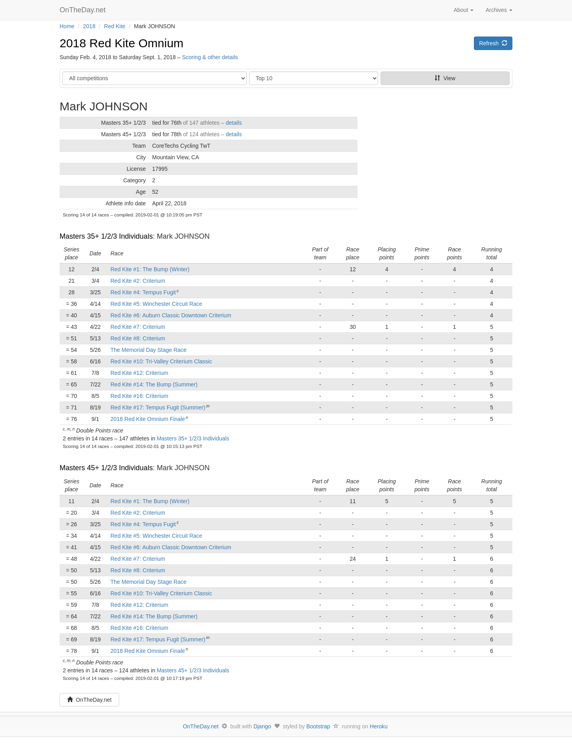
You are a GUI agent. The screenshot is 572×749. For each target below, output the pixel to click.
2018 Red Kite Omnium (122, 43)
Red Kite (115, 26)
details (234, 123)
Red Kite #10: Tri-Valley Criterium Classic (161, 361)
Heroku (379, 726)
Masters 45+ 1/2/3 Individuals (106, 468)
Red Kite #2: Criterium (137, 281)
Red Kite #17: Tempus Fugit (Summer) (157, 407)
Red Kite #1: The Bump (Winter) (149, 269)
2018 (89, 26)
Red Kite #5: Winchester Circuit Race (156, 304)
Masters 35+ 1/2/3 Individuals (106, 236)
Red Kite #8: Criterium (137, 338)
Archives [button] (498, 10)
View (445, 78)
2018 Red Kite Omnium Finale (147, 419)
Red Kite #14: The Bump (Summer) (153, 384)
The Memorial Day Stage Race (148, 350)
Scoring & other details (210, 57)
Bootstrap (318, 726)
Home (67, 26)
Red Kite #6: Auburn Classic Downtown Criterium (170, 315)
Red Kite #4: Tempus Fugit (143, 292)
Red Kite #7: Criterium (137, 327)
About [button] (463, 10)
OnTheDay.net (84, 10)
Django (262, 726)
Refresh (493, 43)
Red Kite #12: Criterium (139, 373)
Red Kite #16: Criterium (139, 396)
